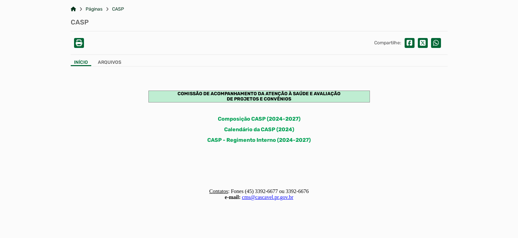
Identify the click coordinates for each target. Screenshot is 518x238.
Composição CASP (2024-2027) (259, 119)
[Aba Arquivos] (110, 63)
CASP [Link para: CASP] (118, 9)
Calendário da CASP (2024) (259, 129)
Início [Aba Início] (81, 62)
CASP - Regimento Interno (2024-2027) (259, 140)
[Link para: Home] (73, 9)
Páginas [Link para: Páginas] (94, 9)
